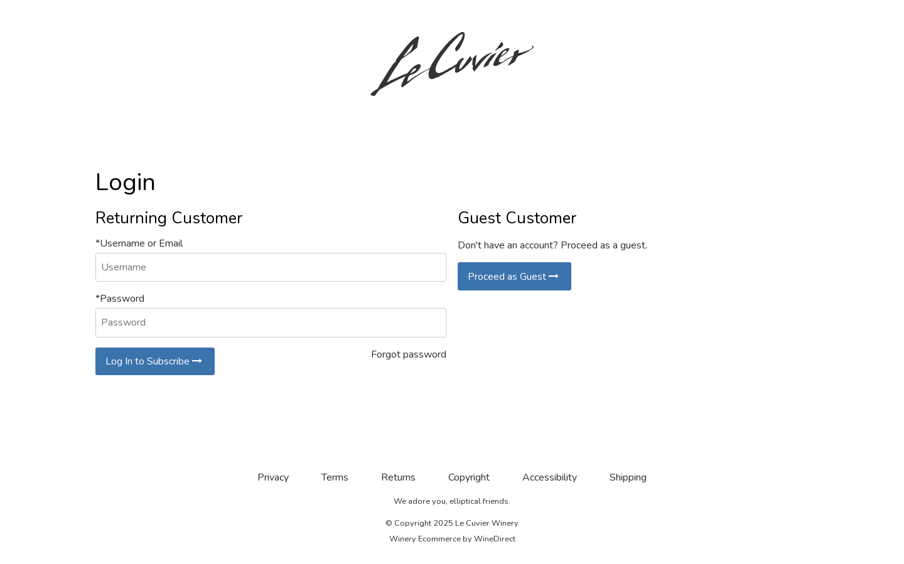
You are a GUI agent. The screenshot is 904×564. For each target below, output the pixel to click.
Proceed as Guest (514, 277)
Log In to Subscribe (155, 361)
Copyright (469, 477)
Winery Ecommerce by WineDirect (452, 539)
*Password (119, 299)
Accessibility (549, 477)
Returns (398, 477)
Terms (334, 477)
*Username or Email (139, 243)
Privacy (273, 477)
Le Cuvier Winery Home (452, 64)
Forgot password (408, 354)
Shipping (628, 477)
